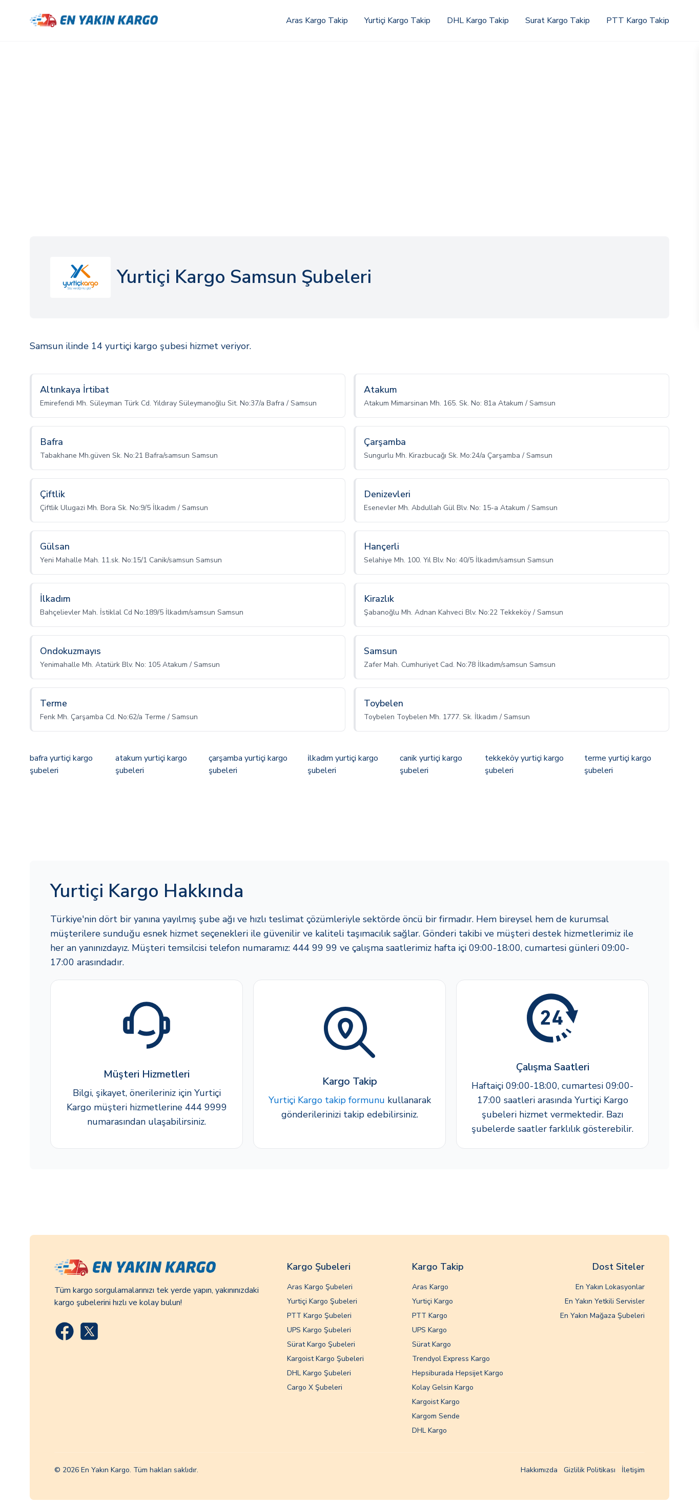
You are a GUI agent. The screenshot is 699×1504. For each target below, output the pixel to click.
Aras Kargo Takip (317, 20)
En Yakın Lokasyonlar (610, 1287)
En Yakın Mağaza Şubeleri (602, 1315)
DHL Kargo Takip (478, 20)
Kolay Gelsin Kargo (443, 1387)
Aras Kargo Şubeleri (320, 1287)
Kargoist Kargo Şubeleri (325, 1359)
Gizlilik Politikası (589, 1470)
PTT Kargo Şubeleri (319, 1315)
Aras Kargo (430, 1287)
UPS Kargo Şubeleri (319, 1330)
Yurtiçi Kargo (432, 1301)
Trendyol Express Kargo (451, 1359)
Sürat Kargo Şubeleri (321, 1344)
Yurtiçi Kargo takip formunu (327, 1100)
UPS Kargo (429, 1330)
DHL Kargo (429, 1430)
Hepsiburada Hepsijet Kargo (457, 1373)
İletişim (633, 1470)
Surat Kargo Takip (557, 20)
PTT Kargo (429, 1315)
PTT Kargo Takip (637, 20)
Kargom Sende (436, 1416)
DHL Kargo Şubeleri (319, 1373)
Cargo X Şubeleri (314, 1387)
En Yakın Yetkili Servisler (605, 1301)
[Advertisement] (349, 118)
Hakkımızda (539, 1470)
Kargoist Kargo (436, 1402)
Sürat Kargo (431, 1344)
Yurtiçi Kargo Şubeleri (322, 1301)
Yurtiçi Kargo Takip (397, 20)
